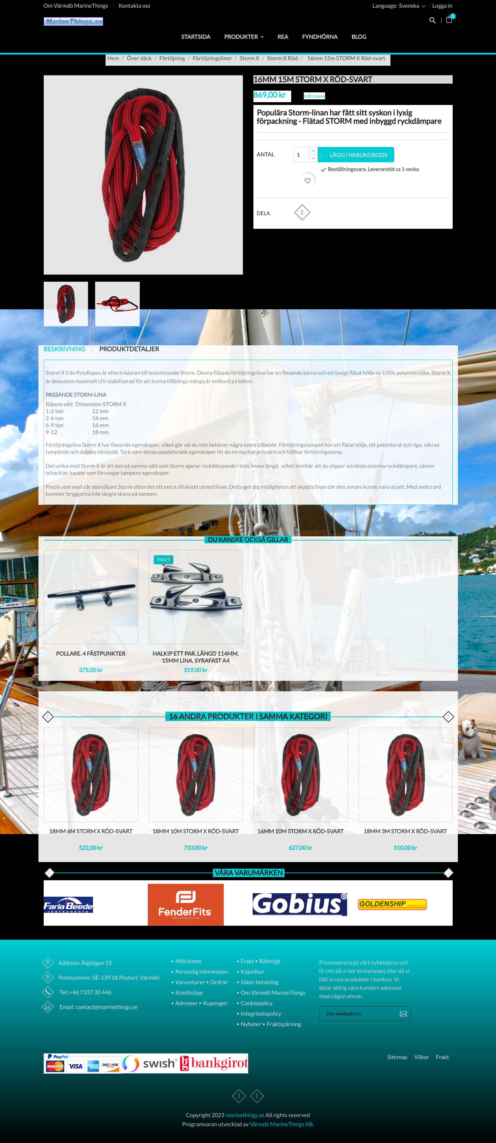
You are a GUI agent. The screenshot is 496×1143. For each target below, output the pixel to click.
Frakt (247, 962)
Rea (283, 37)
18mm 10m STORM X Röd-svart (195, 831)
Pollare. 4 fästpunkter (90, 653)
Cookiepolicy (256, 1004)
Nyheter (250, 1025)
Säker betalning (259, 983)
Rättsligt (269, 962)
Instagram (257, 1096)
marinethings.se (244, 1115)
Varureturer (189, 983)
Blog (359, 37)
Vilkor (421, 1057)
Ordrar (218, 983)
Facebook (239, 1096)
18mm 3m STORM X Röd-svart (405, 831)
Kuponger (215, 1004)
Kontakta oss (134, 5)
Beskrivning (64, 348)
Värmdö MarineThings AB (281, 1124)
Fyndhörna (319, 37)
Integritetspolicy (260, 1014)
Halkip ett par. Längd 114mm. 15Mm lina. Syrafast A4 (195, 657)
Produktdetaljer (129, 348)
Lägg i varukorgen (354, 154)
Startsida (195, 37)
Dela (302, 212)
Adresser (185, 1004)
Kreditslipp (188, 993)
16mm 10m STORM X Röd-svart (300, 831)
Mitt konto (188, 962)
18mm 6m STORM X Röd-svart (90, 831)
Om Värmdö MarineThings (76, 5)
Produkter (244, 37)
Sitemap (397, 1057)
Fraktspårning (283, 1025)
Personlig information (201, 972)
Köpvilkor (252, 972)
